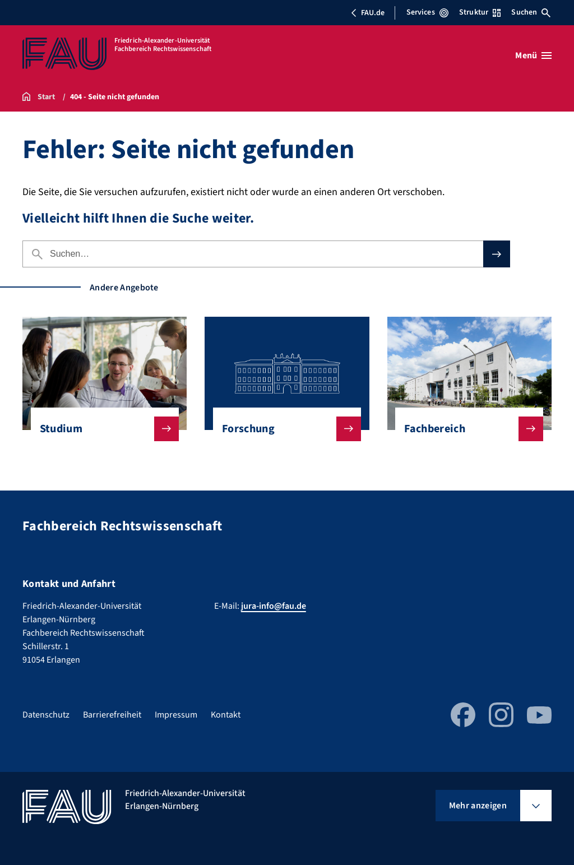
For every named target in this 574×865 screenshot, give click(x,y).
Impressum (176, 715)
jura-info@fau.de (273, 606)
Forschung (282, 429)
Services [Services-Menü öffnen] (427, 12)
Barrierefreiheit (112, 715)
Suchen (530, 12)
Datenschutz (46, 715)
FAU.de (367, 12)
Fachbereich (464, 429)
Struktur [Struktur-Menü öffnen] (480, 12)
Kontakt (225, 715)
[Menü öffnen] (533, 55)
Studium (100, 429)
